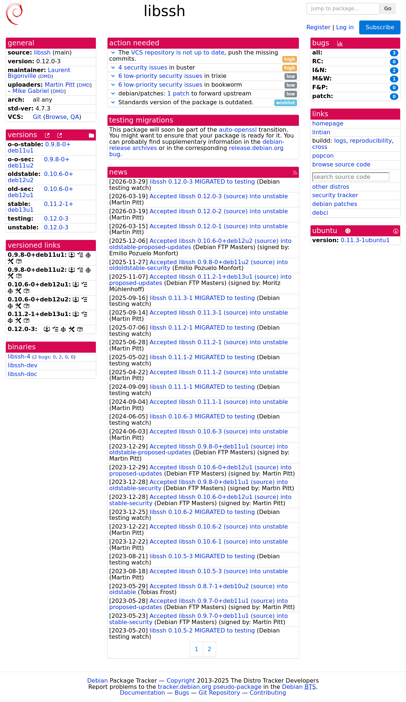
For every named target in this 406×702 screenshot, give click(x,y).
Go (387, 8)
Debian (97, 680)
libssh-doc (22, 374)
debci (320, 212)
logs (340, 140)
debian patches (334, 203)
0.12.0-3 (56, 218)
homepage (327, 123)
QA (75, 116)
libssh (42, 52)
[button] (113, 52)
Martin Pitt (60, 84)
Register (319, 26)
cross (319, 146)
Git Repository (219, 692)
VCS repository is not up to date (177, 52)
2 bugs (42, 357)
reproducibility (371, 140)
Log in (345, 26)
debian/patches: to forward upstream (203, 94)
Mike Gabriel (30, 90)
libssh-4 (19, 356)
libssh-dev (22, 365)
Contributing (268, 692)
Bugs (181, 692)
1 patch (178, 93)
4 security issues (143, 67)
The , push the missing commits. (203, 56)
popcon (323, 155)
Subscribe (379, 27)
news (118, 172)
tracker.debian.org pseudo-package (210, 686)
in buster (203, 68)
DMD (45, 76)
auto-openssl (237, 129)
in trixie (203, 76)
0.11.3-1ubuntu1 (365, 240)
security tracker (335, 195)
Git (37, 116)
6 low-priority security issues (161, 75)
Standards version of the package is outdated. (203, 103)
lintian (321, 132)
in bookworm (203, 85)
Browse (56, 116)
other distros (330, 186)
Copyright (180, 680)
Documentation (142, 692)
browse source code (341, 164)
